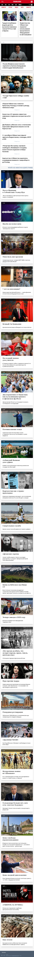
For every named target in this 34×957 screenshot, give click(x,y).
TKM (12, 5)
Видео (16, 7)
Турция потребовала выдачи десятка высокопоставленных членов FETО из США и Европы (9, 27)
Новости (4, 7)
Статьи (10, 7)
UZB (16, 5)
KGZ (6, 5)
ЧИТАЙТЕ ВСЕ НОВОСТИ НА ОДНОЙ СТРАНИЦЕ (20, 168)
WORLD (20, 5)
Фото (22, 7)
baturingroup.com (15, 955)
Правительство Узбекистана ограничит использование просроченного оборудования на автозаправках (26, 29)
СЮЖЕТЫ (28, 7)
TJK (9, 5)
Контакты (4, 952)
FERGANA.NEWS (17, 2)
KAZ (2, 5)
